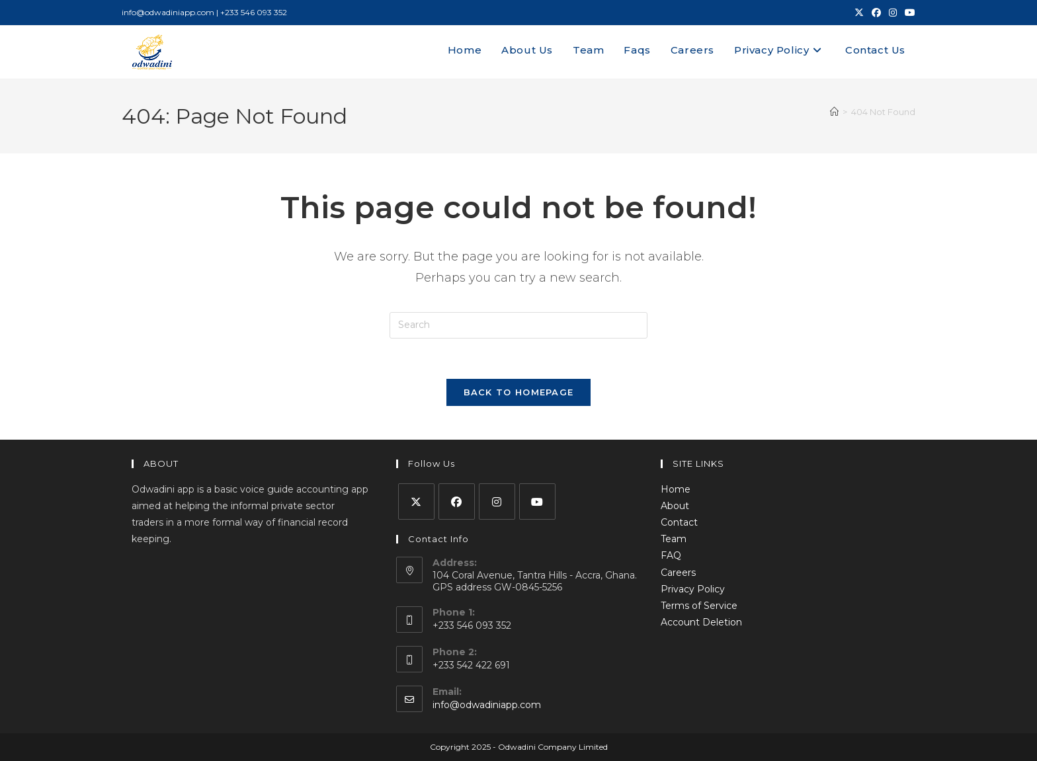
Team (673, 539)
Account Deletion (701, 622)
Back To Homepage (519, 392)
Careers (678, 573)
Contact (679, 522)
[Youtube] (537, 501)
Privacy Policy (693, 589)
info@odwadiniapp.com (487, 705)
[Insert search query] (518, 325)
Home (675, 489)
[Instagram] (497, 501)
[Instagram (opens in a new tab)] (893, 12)
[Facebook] (456, 501)
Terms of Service (699, 606)
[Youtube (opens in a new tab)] (908, 12)
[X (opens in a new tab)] (859, 12)
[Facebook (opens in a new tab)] (876, 12)
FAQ (671, 555)
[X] (416, 501)
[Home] (834, 111)
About (675, 506)
